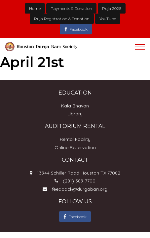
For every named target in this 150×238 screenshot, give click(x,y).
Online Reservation (75, 147)
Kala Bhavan (75, 106)
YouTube (107, 18)
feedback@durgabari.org (79, 189)
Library (75, 114)
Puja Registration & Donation (62, 18)
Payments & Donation (71, 8)
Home (35, 8)
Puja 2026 (111, 8)
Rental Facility (75, 139)
